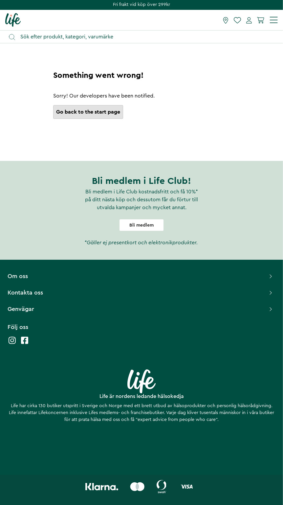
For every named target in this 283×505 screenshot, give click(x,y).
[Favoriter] (237, 20)
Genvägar (141, 309)
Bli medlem (141, 225)
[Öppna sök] (144, 37)
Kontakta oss (141, 293)
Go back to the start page (88, 112)
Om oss (141, 276)
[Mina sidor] (249, 20)
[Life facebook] (24, 344)
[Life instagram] (12, 344)
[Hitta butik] (226, 20)
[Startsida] (13, 19)
